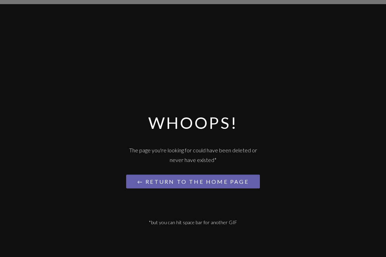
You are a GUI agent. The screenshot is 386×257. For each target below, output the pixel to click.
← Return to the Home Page (192, 181)
